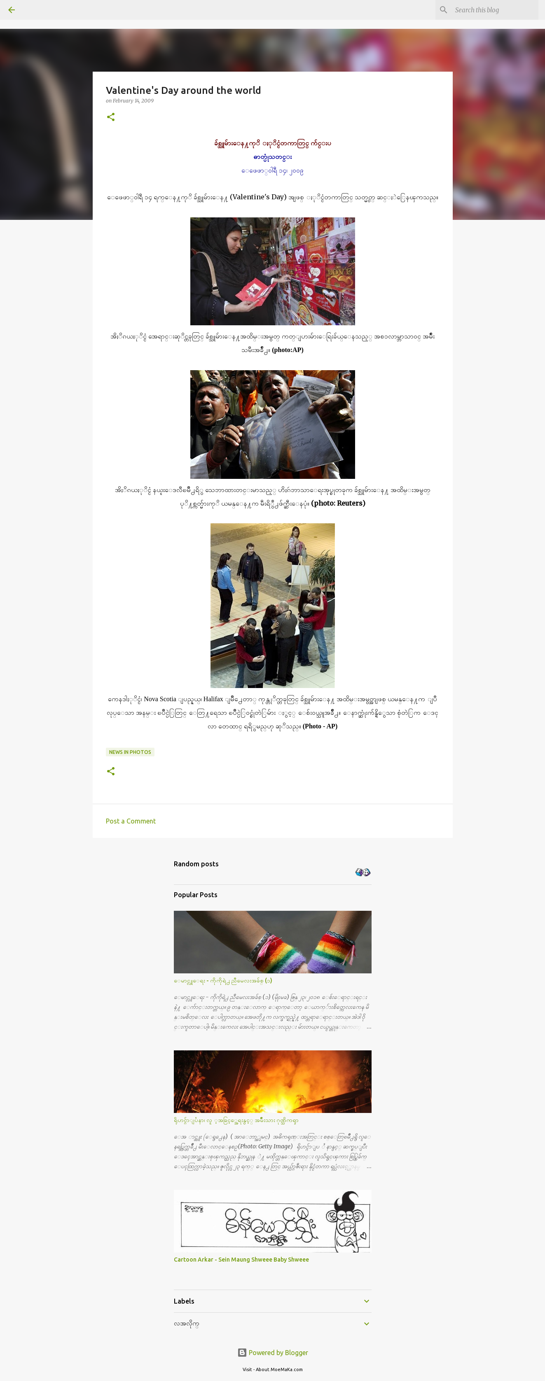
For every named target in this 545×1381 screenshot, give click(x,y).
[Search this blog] (495, 10)
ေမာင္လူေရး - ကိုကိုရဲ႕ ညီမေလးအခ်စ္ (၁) (223, 980)
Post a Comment (131, 821)
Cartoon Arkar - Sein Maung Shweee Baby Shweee (241, 1259)
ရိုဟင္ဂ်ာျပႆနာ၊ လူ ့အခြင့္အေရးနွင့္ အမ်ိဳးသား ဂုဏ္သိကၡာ (236, 1120)
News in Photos (130, 752)
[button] (111, 117)
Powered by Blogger (272, 1352)
